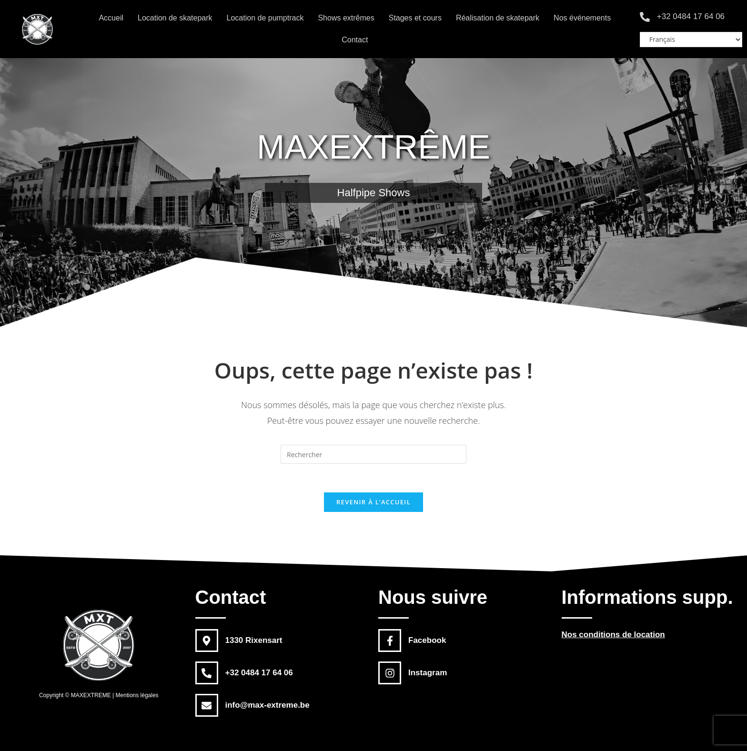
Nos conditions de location (613, 634)
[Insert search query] (373, 454)
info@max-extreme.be (267, 705)
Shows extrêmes (346, 18)
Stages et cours (415, 18)
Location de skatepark (175, 18)
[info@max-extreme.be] (206, 705)
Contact (355, 40)
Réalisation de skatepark (497, 18)
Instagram (427, 672)
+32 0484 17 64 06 (691, 16)
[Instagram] (389, 672)
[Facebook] (389, 640)
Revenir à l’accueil (373, 502)
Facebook (427, 640)
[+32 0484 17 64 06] (645, 17)
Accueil (111, 18)
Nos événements (582, 18)
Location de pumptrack (265, 18)
